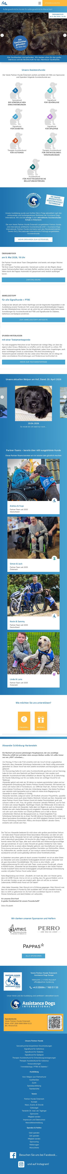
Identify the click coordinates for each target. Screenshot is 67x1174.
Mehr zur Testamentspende (33, 362)
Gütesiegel (34, 1108)
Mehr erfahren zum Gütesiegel (33, 239)
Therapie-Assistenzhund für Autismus (34, 1061)
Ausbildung (34, 1072)
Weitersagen (34, 1145)
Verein (34, 1094)
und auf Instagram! (33, 1164)
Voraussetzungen (34, 1064)
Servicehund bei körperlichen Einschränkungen (34, 1046)
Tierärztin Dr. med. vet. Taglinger (34, 1111)
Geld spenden (34, 1133)
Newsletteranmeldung (34, 1123)
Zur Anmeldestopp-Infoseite (34, 320)
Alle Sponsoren (34, 956)
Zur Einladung (33, 280)
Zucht (34, 1083)
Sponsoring (34, 1142)
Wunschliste (34, 1148)
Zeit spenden (34, 1136)
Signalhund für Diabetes (34, 1052)
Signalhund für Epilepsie (34, 1055)
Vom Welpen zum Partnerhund (34, 1077)
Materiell (41, 722)
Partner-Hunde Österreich (34, 1099)
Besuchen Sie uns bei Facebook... (33, 1155)
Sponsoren (34, 1114)
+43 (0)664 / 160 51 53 (43, 987)
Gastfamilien (34, 1080)
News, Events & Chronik (34, 1105)
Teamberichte (34, 1089)
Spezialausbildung (34, 1086)
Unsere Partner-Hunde (34, 1041)
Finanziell (24, 722)
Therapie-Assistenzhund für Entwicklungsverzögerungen (34, 1058)
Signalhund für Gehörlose (34, 1049)
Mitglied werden (34, 1117)
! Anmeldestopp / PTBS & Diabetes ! (34, 1067)
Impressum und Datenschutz (34, 1120)
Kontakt (34, 1102)
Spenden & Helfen (52, 3)
